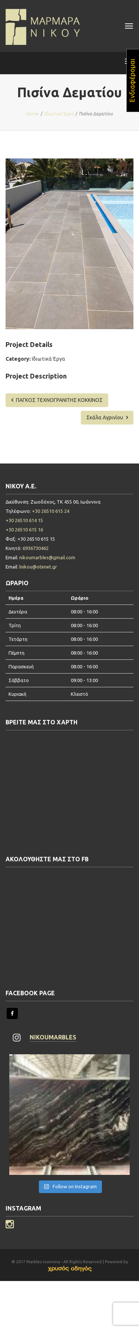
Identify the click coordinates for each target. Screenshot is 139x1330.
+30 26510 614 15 (24, 520)
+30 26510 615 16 (24, 529)
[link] (69, 1268)
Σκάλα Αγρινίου (107, 417)
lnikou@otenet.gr (38, 566)
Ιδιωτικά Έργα (48, 359)
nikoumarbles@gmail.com (47, 557)
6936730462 (36, 548)
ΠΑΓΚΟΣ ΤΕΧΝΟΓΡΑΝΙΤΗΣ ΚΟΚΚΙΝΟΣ (57, 400)
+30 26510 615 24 (50, 511)
